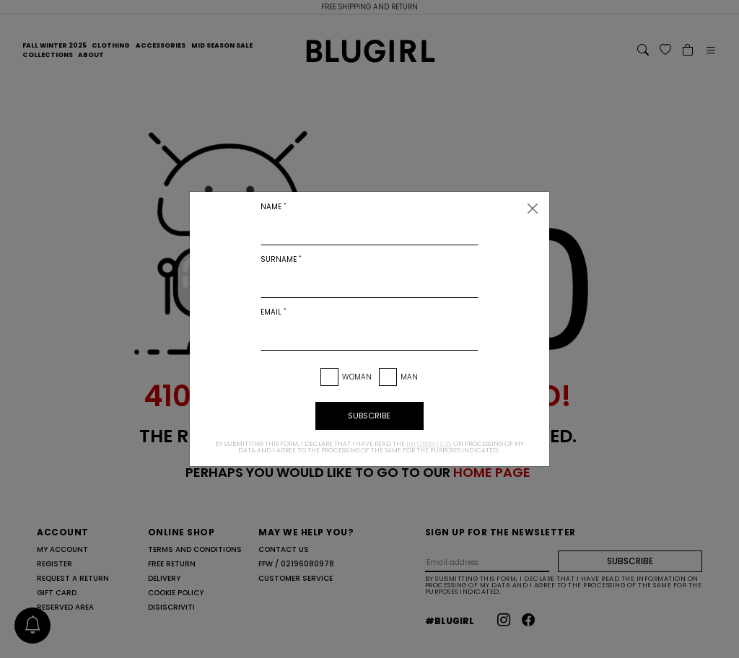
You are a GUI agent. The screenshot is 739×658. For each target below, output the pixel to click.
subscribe (369, 415)
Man (409, 377)
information (429, 443)
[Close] (532, 208)
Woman (357, 377)
